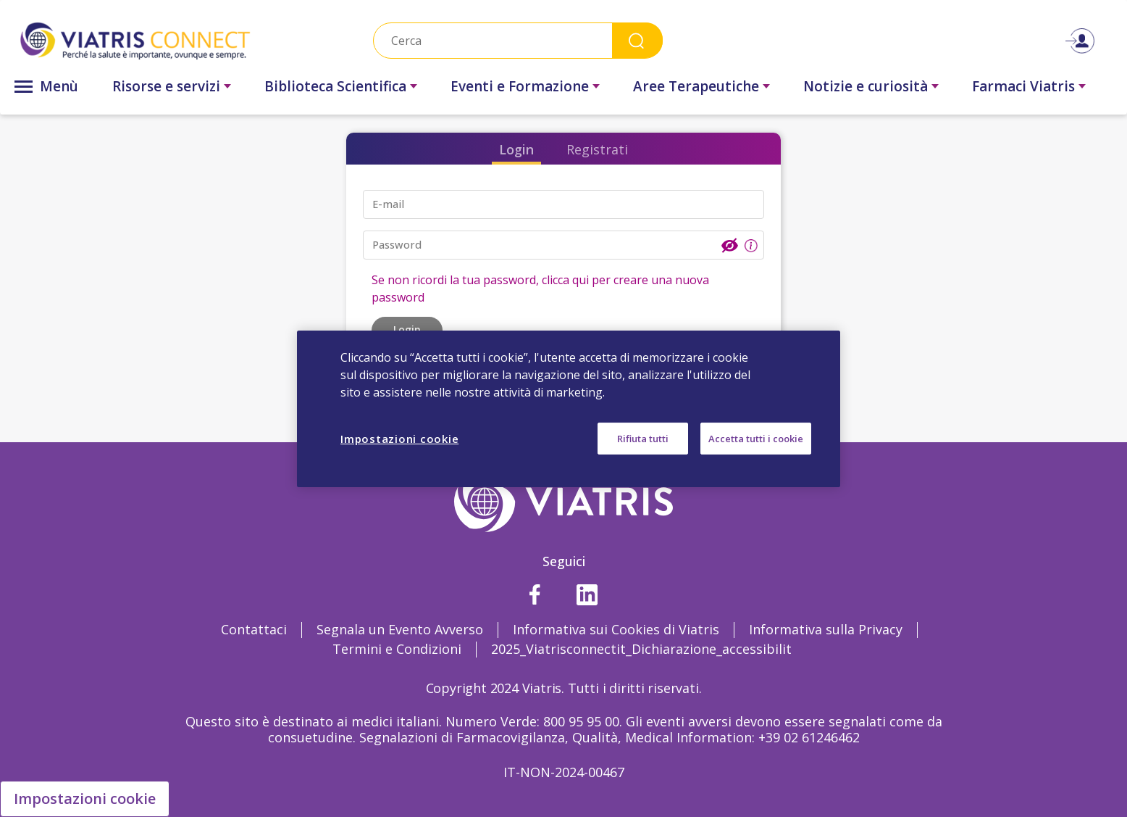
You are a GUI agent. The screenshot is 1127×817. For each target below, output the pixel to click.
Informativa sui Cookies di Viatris (616, 629)
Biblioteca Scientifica (335, 86)
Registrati (597, 149)
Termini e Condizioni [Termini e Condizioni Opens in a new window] (396, 649)
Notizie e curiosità (865, 86)
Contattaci (254, 629)
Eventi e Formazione (520, 86)
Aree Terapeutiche (696, 86)
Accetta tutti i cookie (755, 437)
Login (516, 149)
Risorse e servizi (166, 86)
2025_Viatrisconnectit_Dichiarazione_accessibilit (641, 649)
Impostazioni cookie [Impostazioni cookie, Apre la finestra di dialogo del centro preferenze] (399, 438)
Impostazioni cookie (85, 798)
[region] (568, 408)
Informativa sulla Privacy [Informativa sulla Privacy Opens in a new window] (825, 629)
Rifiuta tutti (643, 437)
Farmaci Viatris (1023, 86)
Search (637, 40)
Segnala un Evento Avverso (400, 629)
